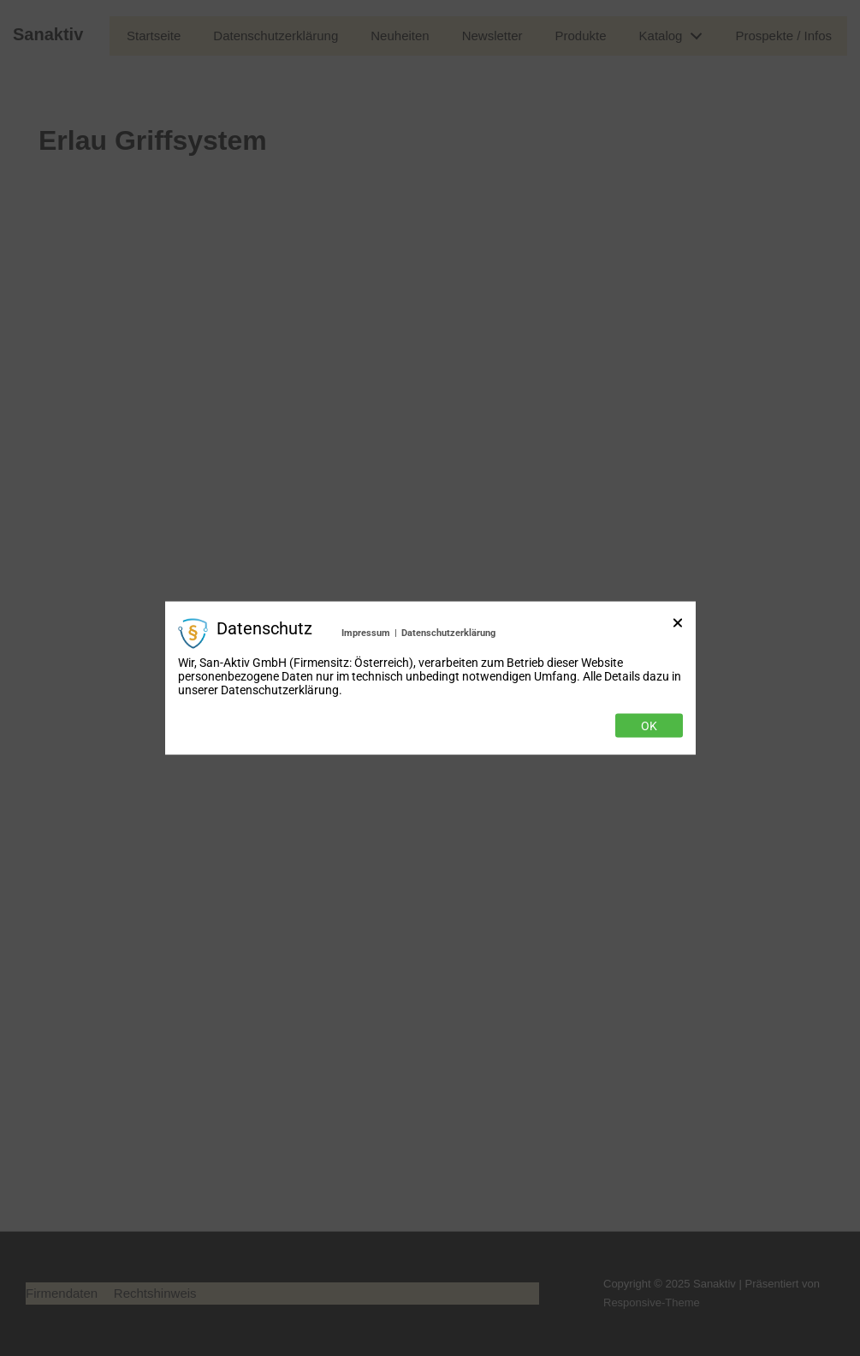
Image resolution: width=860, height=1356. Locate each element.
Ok (649, 725)
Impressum (365, 633)
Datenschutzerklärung (448, 633)
